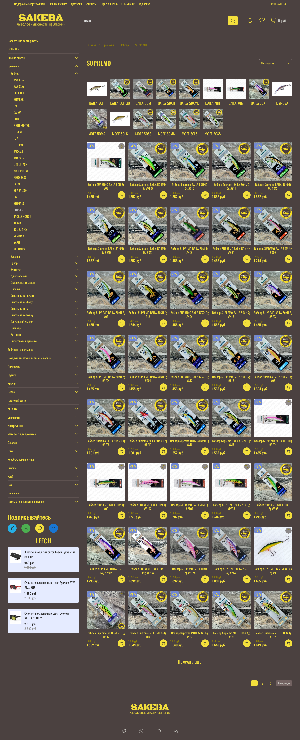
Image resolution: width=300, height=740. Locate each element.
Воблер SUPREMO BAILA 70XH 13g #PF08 (147, 571)
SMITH (17, 197)
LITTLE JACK (20, 164)
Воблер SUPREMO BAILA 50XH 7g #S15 (231, 378)
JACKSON (19, 158)
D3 (15, 106)
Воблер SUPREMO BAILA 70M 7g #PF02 (148, 507)
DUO (16, 119)
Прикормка (14, 366)
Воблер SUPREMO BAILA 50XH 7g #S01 (148, 378)
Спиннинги (14, 417)
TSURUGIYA (20, 229)
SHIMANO (19, 203)
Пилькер (16, 328)
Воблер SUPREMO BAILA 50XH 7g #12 (148, 314)
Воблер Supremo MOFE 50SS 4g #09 (231, 635)
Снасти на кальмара (22, 295)
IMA (16, 138)
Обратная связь (109, 4)
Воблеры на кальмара (20, 349)
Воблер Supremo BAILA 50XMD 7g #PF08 (106, 442)
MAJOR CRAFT (21, 171)
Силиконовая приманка (24, 341)
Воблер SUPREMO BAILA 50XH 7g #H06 (189, 314)
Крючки (12, 383)
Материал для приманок (22, 434)
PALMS (17, 184)
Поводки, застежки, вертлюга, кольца (29, 358)
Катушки (12, 408)
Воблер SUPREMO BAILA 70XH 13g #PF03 (106, 571)
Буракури (16, 269)
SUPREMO (19, 210)
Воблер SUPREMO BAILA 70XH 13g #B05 (273, 507)
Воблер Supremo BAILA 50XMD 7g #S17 (231, 442)
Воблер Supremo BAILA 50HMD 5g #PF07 (148, 186)
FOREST (18, 132)
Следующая (284, 683)
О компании (128, 4)
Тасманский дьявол (22, 321)
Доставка (76, 4)
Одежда (12, 442)
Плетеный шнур (17, 400)
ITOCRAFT (19, 145)
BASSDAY (19, 86)
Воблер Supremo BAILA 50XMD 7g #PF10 (148, 442)
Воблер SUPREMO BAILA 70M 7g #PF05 (231, 507)
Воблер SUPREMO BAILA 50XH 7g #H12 (231, 314)
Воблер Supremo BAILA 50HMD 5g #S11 (231, 186)
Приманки (108, 45)
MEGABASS (20, 177)
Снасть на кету (19, 308)
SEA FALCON (20, 190)
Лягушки (15, 289)
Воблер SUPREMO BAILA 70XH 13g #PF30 (231, 571)
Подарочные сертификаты (29, 4)
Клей (10, 476)
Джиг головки (19, 276)
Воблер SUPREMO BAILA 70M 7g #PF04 (189, 507)
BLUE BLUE (20, 93)
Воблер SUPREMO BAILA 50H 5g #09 (106, 186)
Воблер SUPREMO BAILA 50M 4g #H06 (189, 250)
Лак (10, 484)
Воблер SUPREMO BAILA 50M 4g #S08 (273, 250)
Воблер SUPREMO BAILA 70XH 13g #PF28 (189, 571)
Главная (91, 45)
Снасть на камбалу (22, 302)
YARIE (17, 242)
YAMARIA (19, 236)
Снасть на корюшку (22, 315)
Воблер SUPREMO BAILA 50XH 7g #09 (106, 314)
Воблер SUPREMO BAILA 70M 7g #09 (106, 507)
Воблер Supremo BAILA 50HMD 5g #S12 (273, 186)
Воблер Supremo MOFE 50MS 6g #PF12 (106, 635)
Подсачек (13, 493)
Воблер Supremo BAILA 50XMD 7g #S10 (189, 442)
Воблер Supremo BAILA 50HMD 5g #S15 (106, 250)
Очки (10, 451)
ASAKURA (19, 80)
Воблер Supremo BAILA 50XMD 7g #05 (273, 378)
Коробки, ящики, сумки (21, 459)
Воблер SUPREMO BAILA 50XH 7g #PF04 (106, 378)
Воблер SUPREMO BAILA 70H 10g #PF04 (273, 442)
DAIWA (17, 112)
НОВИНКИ (13, 49)
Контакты (90, 4)
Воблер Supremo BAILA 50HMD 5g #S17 (148, 250)
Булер (14, 263)
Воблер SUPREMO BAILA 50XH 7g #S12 (189, 378)
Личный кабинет (57, 4)
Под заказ (144, 4)
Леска (11, 392)
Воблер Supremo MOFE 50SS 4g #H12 (273, 635)
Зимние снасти (16, 57)
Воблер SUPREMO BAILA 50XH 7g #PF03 (273, 314)
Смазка (12, 468)
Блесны (15, 256)
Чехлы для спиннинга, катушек (26, 501)
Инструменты (15, 425)
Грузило (12, 375)
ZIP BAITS (19, 249)
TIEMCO (18, 223)
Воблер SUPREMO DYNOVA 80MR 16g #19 (273, 571)
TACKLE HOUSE (22, 216)
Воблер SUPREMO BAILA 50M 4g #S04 (231, 250)
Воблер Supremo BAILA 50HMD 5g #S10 (189, 186)
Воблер (124, 45)
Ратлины (16, 334)
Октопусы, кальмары (23, 282)
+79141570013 (278, 4)
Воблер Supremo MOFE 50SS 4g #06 (189, 635)
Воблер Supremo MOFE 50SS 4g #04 (148, 635)
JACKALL (18, 151)
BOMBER (19, 99)
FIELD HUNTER (22, 125)
